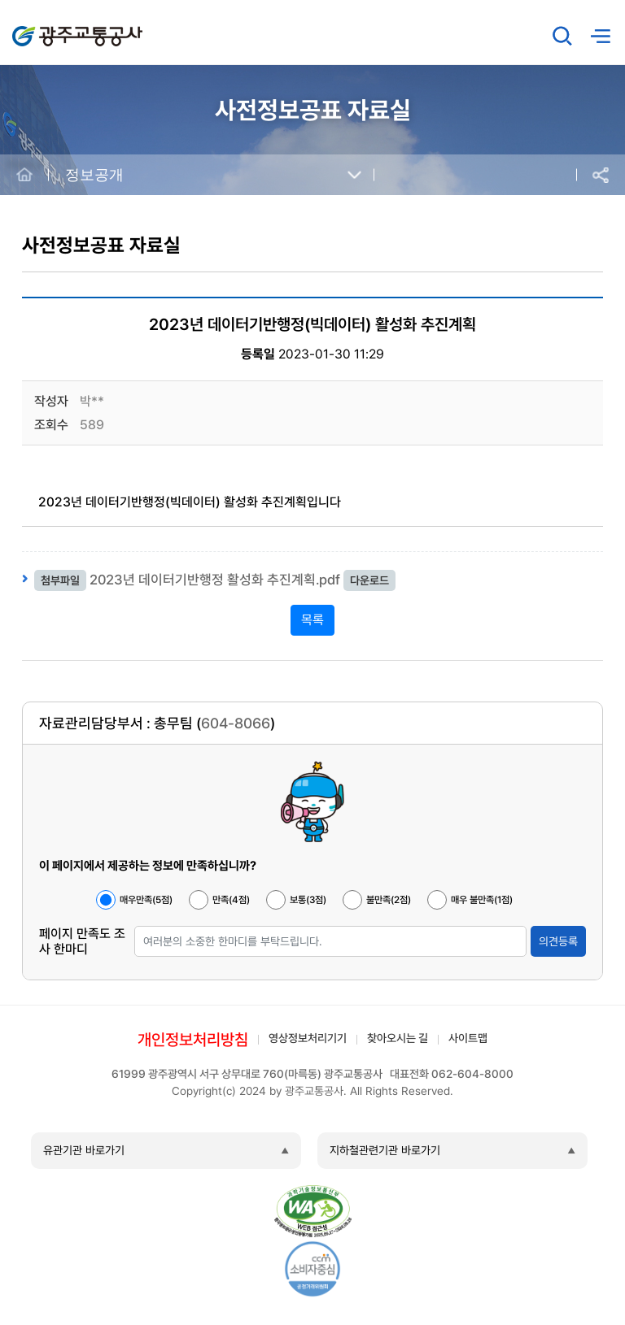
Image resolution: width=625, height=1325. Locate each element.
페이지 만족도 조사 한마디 (82, 941)
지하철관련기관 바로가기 (385, 1150)
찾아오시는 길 (397, 1038)
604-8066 (235, 723)
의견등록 (558, 941)
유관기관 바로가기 (84, 1150)
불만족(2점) (388, 900)
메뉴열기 (600, 36)
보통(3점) (308, 900)
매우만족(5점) (146, 900)
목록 (312, 620)
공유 (600, 175)
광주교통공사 (46, 27)
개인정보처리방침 (193, 1039)
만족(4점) (231, 900)
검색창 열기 (562, 36)
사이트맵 (467, 1038)
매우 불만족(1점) (482, 900)
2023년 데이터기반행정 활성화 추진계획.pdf (215, 579)
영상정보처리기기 (308, 1038)
